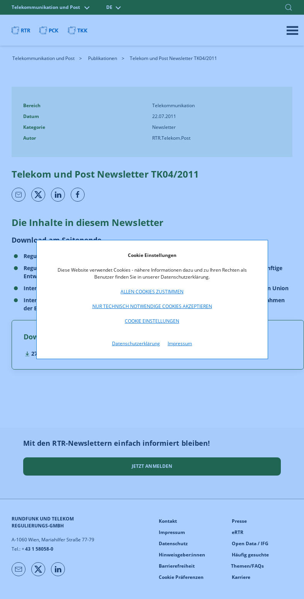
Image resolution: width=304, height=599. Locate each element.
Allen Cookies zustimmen (152, 291)
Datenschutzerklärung (136, 343)
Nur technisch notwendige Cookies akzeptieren (152, 306)
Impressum (180, 343)
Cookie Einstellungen (152, 321)
